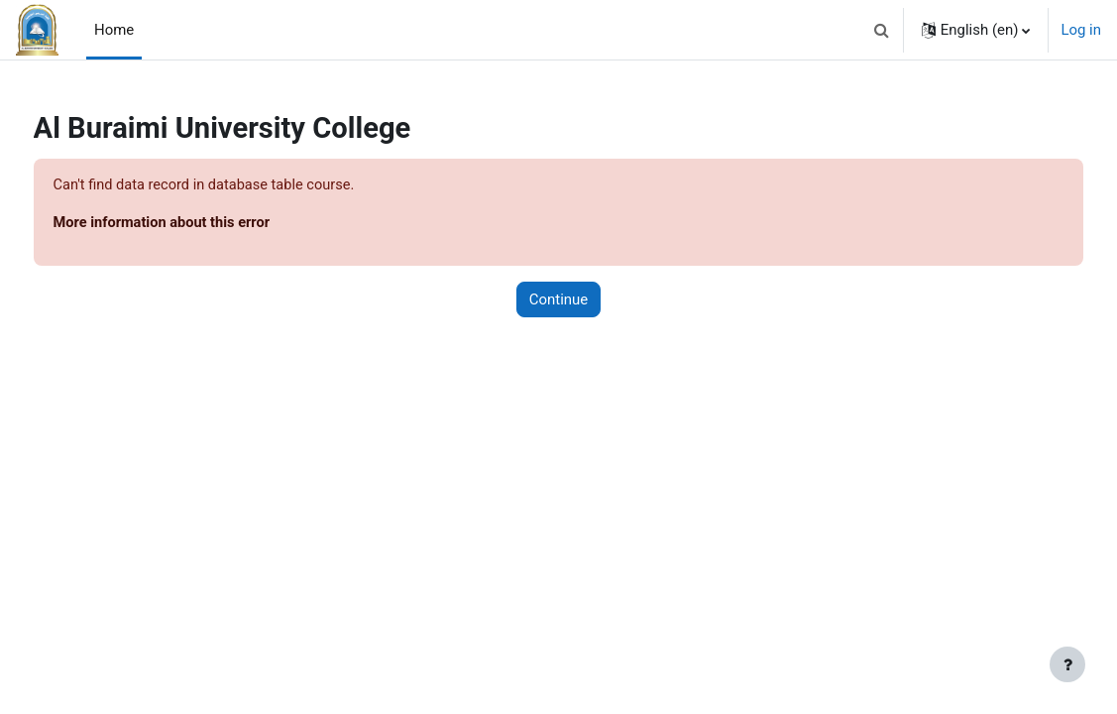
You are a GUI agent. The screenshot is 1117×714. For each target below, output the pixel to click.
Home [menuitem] (114, 30)
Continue (558, 300)
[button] (882, 30)
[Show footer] (1067, 664)
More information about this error (201, 223)
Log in (1081, 30)
